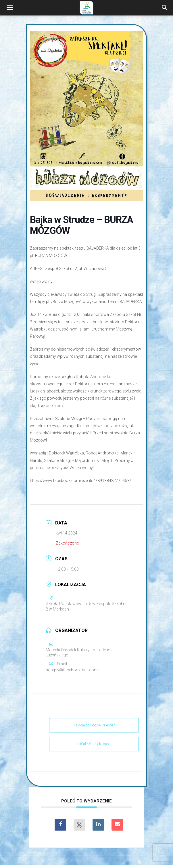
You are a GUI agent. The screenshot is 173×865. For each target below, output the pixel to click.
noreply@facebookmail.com (72, 670)
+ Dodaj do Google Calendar (94, 725)
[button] (10, 7)
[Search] (165, 7)
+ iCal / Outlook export (94, 744)
